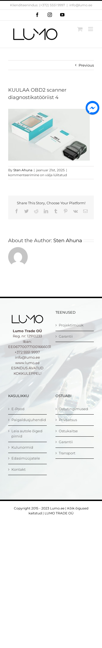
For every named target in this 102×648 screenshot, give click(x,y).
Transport (67, 453)
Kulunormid (22, 447)
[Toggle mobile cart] (80, 29)
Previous (86, 65)
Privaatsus (68, 420)
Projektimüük (71, 325)
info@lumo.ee (80, 5)
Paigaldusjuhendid (27, 420)
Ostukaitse (68, 431)
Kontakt (18, 469)
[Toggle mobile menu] (91, 29)
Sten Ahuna (22, 170)
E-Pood (17, 409)
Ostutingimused (73, 409)
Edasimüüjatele (25, 458)
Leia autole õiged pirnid (26, 434)
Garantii (66, 336)
